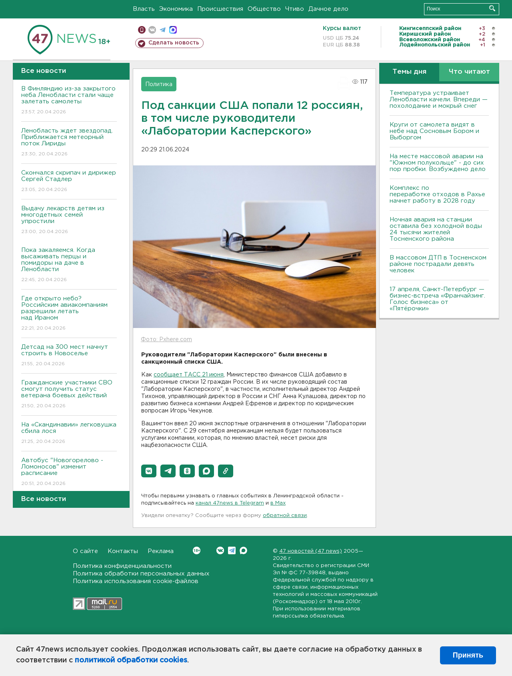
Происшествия (220, 9)
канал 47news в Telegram (230, 503)
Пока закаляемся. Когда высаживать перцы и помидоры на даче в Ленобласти (69, 265)
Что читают (469, 72)
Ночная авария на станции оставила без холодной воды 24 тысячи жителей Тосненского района (436, 229)
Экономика (176, 9)
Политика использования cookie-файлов (135, 581)
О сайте (85, 551)
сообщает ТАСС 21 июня (189, 374)
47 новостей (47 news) (310, 551)
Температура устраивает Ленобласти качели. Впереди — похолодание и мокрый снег (439, 100)
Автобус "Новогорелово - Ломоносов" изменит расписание (69, 472)
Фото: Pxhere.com (166, 339)
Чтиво (294, 9)
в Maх (278, 503)
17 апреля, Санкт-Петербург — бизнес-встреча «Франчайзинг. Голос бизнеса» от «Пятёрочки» (437, 299)
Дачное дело (328, 9)
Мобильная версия (142, 30)
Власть (144, 9)
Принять (468, 655)
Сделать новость (173, 42)
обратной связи (285, 515)
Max (243, 550)
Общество (264, 9)
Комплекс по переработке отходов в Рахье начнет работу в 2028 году (437, 194)
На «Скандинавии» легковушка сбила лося (69, 433)
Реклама (161, 551)
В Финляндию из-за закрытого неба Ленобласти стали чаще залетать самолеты (69, 100)
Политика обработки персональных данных (141, 573)
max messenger (173, 30)
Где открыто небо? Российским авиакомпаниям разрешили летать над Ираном (69, 314)
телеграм (162, 30)
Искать (492, 8)
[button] (148, 471)
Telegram (232, 550)
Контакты (123, 551)
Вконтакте (196, 550)
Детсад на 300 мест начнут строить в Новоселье (69, 355)
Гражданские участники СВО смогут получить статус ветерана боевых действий (69, 394)
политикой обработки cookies (131, 660)
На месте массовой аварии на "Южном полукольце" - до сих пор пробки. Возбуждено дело (438, 163)
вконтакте (152, 30)
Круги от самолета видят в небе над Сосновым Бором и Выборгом (434, 131)
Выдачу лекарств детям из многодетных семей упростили (69, 220)
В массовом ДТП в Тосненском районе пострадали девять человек (438, 264)
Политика (158, 84)
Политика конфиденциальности (122, 566)
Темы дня (409, 72)
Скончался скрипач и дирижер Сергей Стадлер (69, 181)
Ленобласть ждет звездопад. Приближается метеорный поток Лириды (69, 142)
